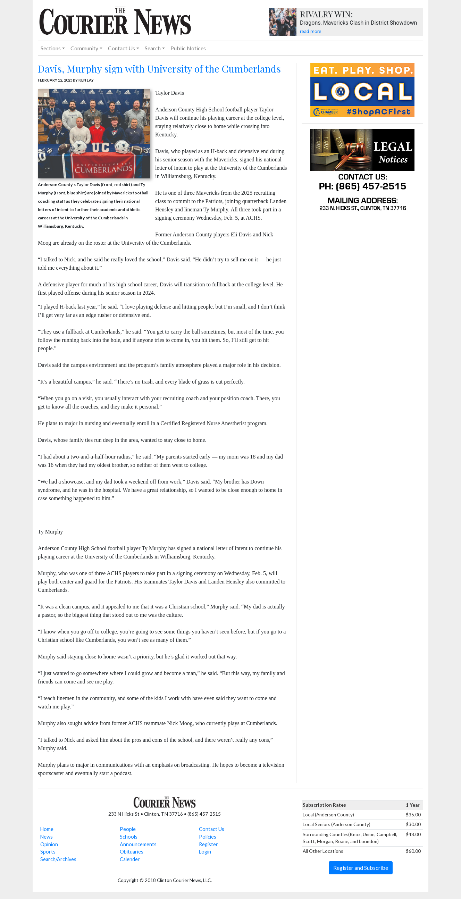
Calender (130, 859)
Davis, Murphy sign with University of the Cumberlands (159, 68)
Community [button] (84, 48)
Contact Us (211, 829)
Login (205, 852)
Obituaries (131, 852)
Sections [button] (51, 48)
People (128, 829)
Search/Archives (58, 859)
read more (310, 31)
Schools (128, 837)
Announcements (138, 844)
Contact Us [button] (121, 48)
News (46, 837)
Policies (207, 837)
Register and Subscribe (360, 867)
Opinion (49, 844)
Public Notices (188, 48)
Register (208, 844)
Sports (48, 852)
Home (46, 829)
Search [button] (153, 48)
